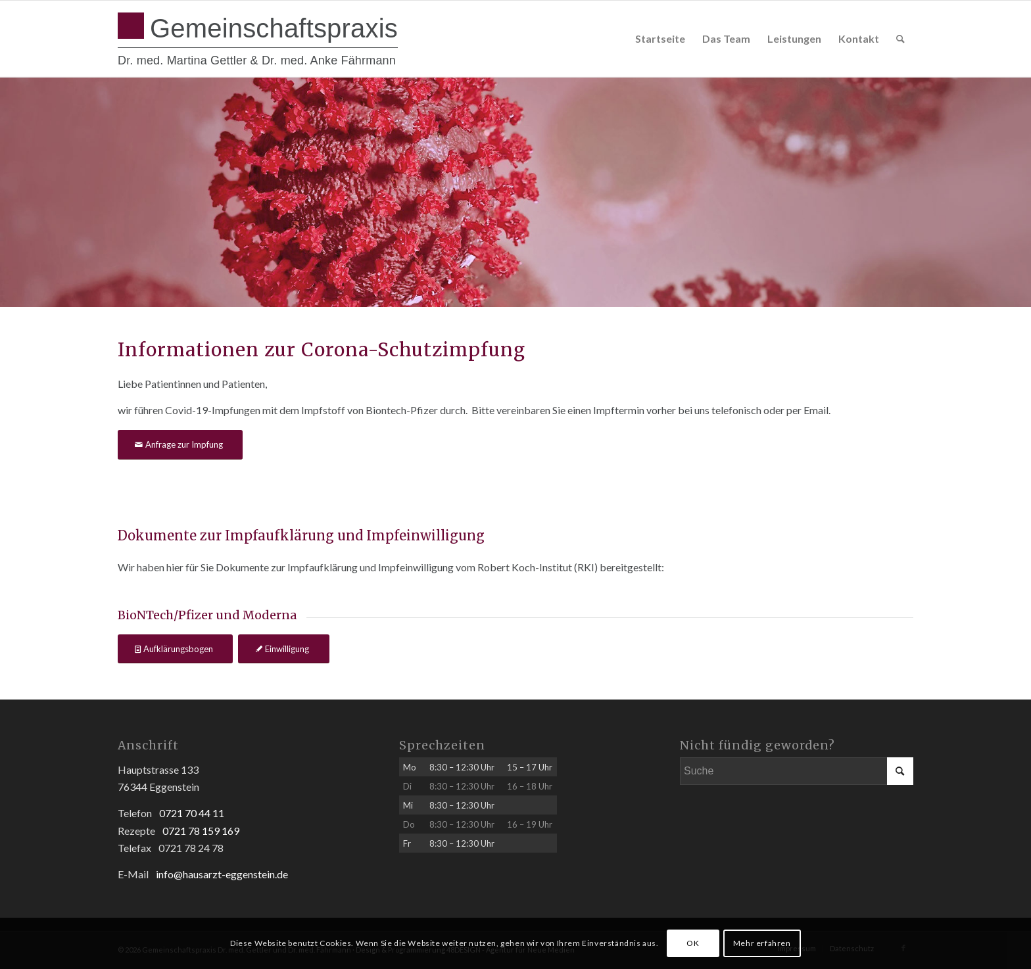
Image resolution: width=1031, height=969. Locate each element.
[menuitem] (660, 39)
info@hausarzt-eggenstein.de (222, 874)
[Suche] (900, 39)
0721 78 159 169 (200, 830)
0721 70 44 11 (191, 813)
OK (692, 943)
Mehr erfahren (762, 943)
